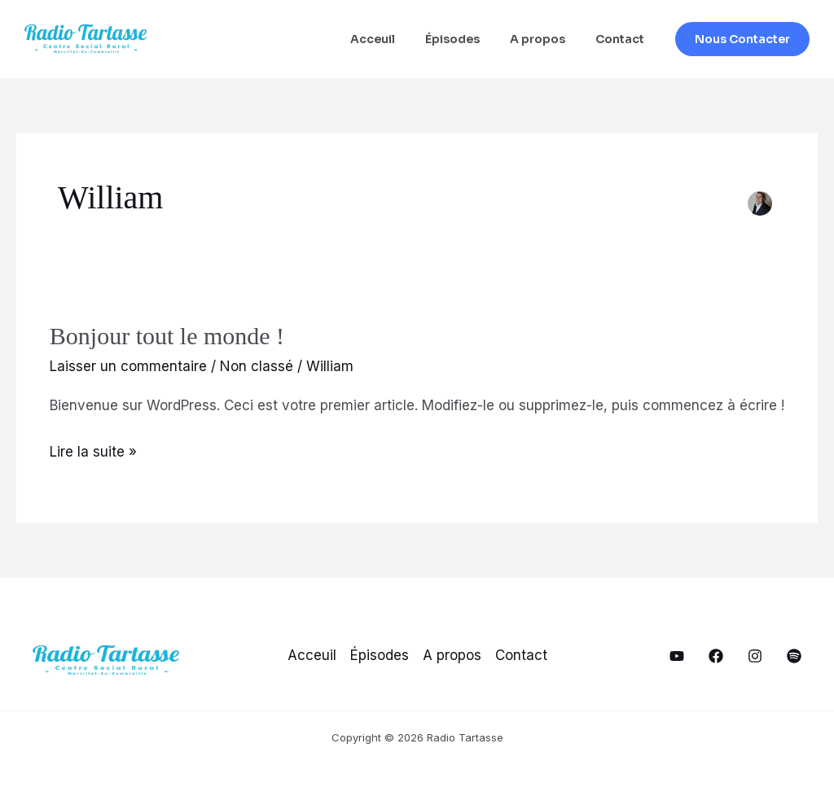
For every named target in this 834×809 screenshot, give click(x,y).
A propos (548, 39)
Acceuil (397, 39)
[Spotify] (794, 656)
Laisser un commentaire (128, 366)
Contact (623, 39)
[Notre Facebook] (716, 656)
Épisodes (470, 39)
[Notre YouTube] (676, 656)
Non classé (256, 366)
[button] (742, 39)
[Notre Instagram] (755, 656)
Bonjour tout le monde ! (167, 335)
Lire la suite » (93, 452)
